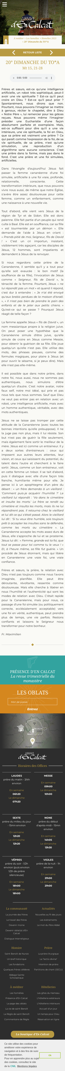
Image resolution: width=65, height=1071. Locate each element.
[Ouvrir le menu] (4, 4)
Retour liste (32, 52)
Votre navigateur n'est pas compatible (32, 78)
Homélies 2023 (49, 38)
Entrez (32, 709)
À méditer (19, 38)
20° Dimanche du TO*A (36, 41)
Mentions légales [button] (27, 1066)
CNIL (13, 1066)
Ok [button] (50, 1055)
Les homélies (32, 38)
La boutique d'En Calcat (32, 1034)
